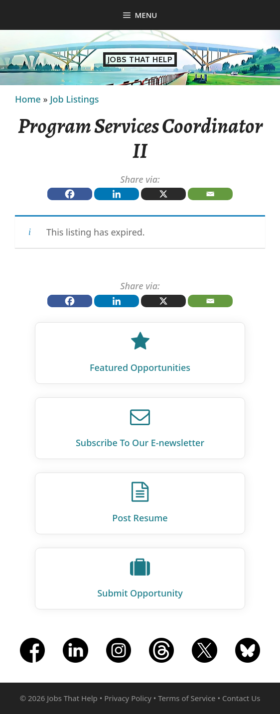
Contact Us (241, 698)
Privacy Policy (127, 698)
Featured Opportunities (140, 367)
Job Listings (74, 99)
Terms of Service (186, 698)
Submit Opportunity (140, 593)
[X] (163, 194)
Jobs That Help (140, 59)
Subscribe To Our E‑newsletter (140, 443)
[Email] (210, 194)
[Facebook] (69, 194)
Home (28, 99)
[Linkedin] (116, 194)
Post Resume (139, 518)
